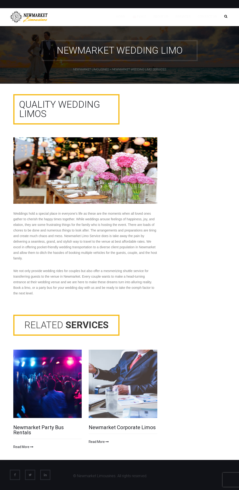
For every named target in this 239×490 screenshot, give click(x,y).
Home (120, 16)
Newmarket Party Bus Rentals (38, 430)
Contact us (207, 16)
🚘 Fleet (139, 16)
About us (161, 16)
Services (183, 16)
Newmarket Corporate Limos (122, 427)
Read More (23, 447)
